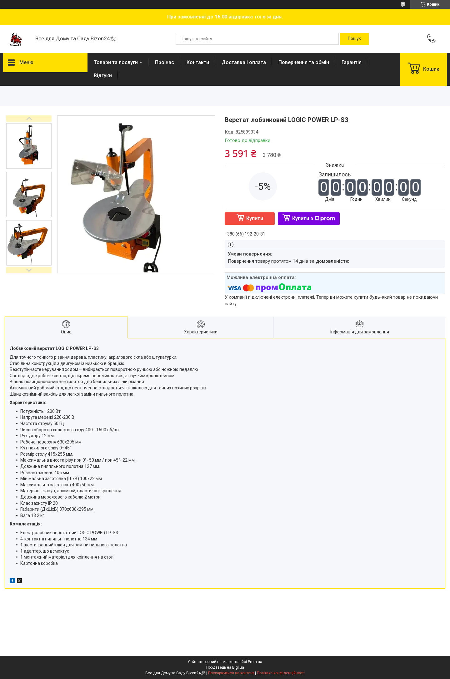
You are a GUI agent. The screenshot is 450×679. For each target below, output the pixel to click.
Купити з (313, 218)
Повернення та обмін (303, 62)
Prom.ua (255, 662)
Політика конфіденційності (281, 673)
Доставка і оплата (244, 62)
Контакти (198, 62)
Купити (254, 218)
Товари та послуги (116, 62)
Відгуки (103, 76)
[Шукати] (354, 39)
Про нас (164, 62)
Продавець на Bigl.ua (225, 667)
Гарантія (352, 62)
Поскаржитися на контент (231, 673)
